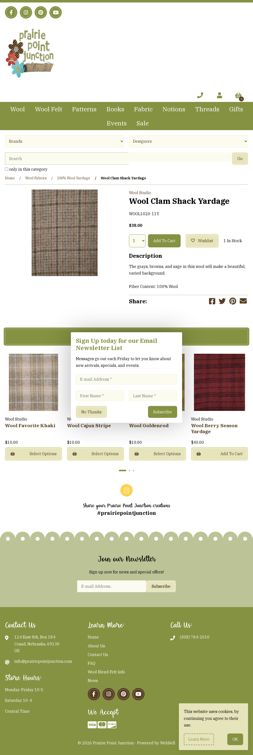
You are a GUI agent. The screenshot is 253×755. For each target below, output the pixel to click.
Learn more (199, 739)
